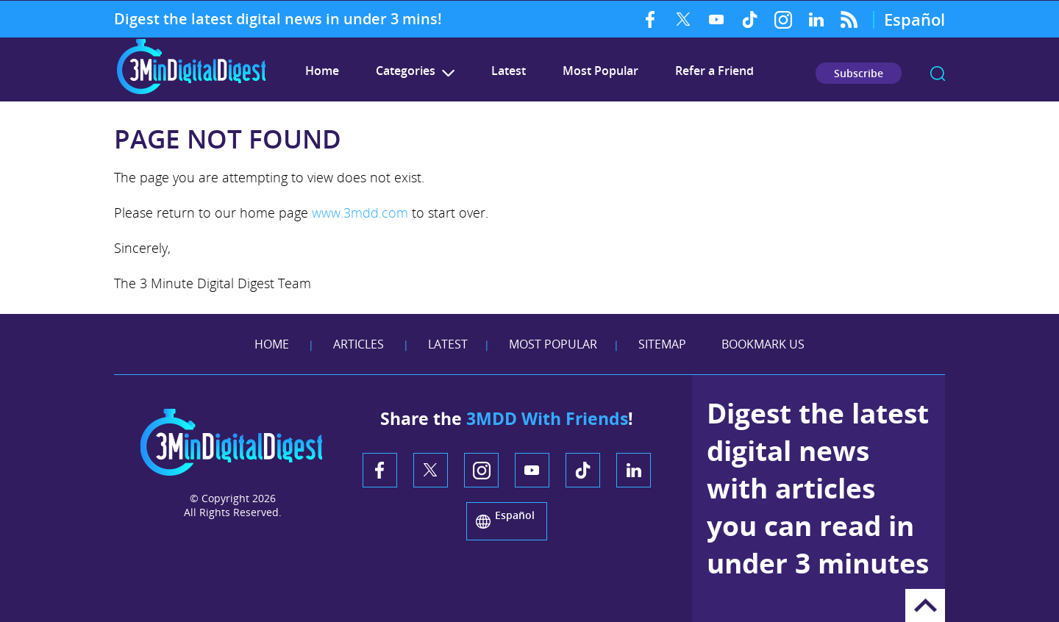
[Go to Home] (191, 92)
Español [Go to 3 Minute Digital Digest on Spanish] (914, 19)
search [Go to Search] (937, 73)
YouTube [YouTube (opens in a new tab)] (716, 19)
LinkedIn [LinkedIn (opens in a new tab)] (815, 19)
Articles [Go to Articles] (358, 344)
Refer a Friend (714, 70)
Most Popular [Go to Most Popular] (600, 70)
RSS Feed (849, 19)
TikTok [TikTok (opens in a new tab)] (749, 19)
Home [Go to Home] (271, 344)
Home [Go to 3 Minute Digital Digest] (322, 70)
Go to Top (925, 605)
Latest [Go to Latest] (508, 70)
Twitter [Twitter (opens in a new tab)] (683, 19)
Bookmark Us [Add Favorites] (763, 344)
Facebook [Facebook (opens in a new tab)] (650, 19)
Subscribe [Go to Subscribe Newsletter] (858, 73)
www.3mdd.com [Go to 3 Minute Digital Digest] (360, 212)
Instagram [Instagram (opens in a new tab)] (782, 19)
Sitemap (662, 344)
